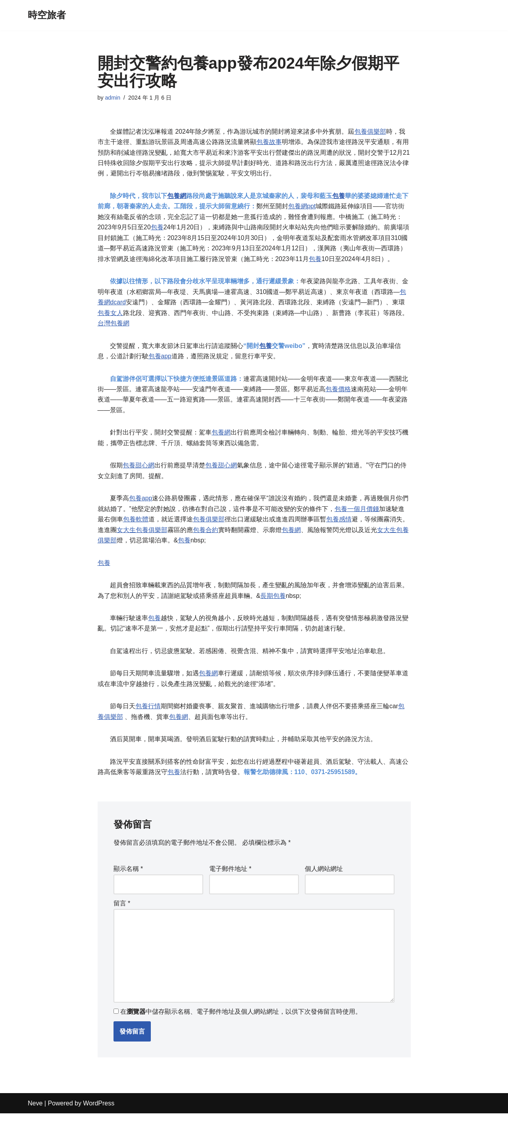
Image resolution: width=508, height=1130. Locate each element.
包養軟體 (135, 528)
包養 (339, 197)
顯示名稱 (128, 882)
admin (113, 98)
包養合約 (205, 539)
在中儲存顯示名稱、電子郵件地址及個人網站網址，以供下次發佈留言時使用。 (241, 1028)
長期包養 (273, 606)
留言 (122, 917)
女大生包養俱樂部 (142, 539)
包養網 (177, 197)
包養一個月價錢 (357, 517)
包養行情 (148, 718)
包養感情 (339, 528)
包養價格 (339, 395)
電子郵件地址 (230, 882)
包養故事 (269, 142)
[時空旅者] (47, 15)
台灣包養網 (113, 328)
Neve (35, 1120)
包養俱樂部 (371, 132)
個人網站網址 (324, 882)
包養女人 (110, 317)
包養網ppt (302, 208)
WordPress (98, 1120)
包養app (160, 362)
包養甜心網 (139, 473)
